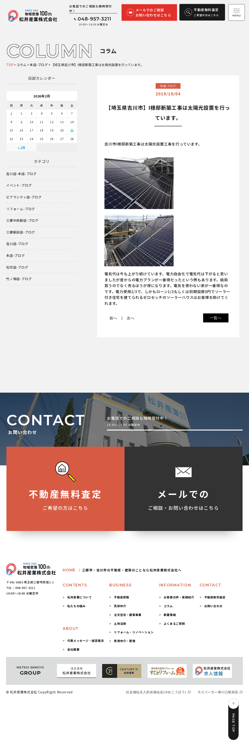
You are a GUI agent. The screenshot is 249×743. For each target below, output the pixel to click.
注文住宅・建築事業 (127, 615)
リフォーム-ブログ (20, 209)
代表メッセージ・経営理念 (85, 641)
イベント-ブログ (19, 185)
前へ (113, 318)
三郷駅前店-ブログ (20, 232)
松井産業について (79, 597)
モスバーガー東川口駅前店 (218, 692)
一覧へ (216, 318)
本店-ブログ (15, 255)
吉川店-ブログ (17, 244)
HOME (122, 570)
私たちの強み (76, 606)
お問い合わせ (213, 606)
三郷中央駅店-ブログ (22, 220)
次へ (131, 318)
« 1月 (21, 147)
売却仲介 (120, 606)
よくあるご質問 (174, 624)
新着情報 (170, 615)
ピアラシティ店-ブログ (24, 197)
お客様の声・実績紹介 (179, 597)
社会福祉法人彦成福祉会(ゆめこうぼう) (156, 692)
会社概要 (73, 649)
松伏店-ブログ (17, 267)
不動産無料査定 (215, 597)
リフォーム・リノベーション (134, 632)
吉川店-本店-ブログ (21, 174)
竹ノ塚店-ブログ (19, 279)
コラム (168, 606)
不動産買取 (121, 597)
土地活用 (120, 624)
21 (72, 130)
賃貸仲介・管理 (124, 641)
